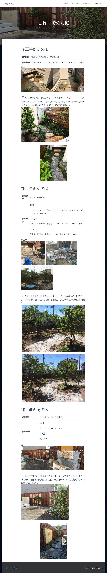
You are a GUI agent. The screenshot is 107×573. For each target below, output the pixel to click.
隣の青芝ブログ (87, 3)
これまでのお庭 (75, 3)
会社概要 (65, 3)
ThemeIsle (99, 568)
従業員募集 (98, 3)
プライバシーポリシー (12, 568)
